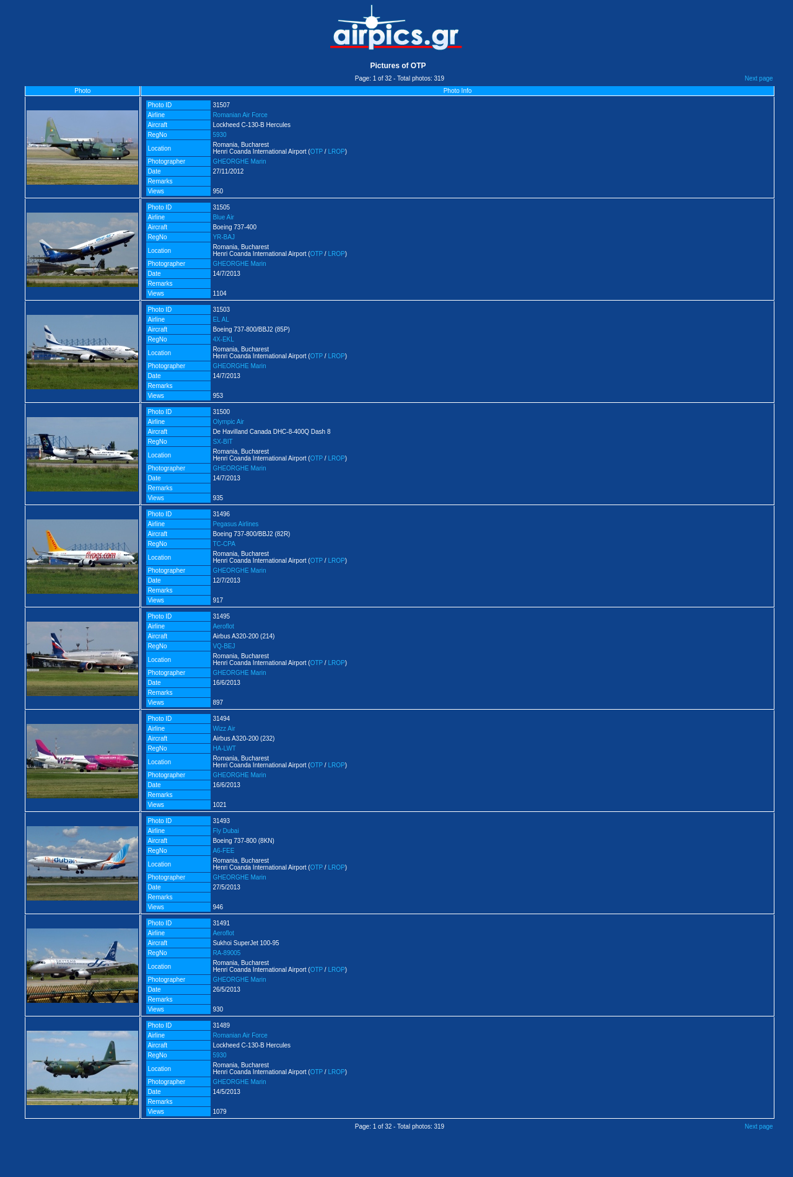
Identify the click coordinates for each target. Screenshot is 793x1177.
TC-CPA (223, 543)
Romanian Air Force (239, 115)
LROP (336, 151)
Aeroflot (223, 626)
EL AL (220, 319)
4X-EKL (223, 339)
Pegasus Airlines (235, 524)
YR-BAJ (223, 237)
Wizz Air (223, 728)
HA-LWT (224, 748)
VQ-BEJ (223, 646)
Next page (759, 78)
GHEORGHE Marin (239, 161)
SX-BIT (222, 441)
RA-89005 (226, 953)
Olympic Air (228, 421)
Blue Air (223, 217)
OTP (316, 151)
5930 (219, 134)
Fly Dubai (225, 830)
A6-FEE (223, 850)
